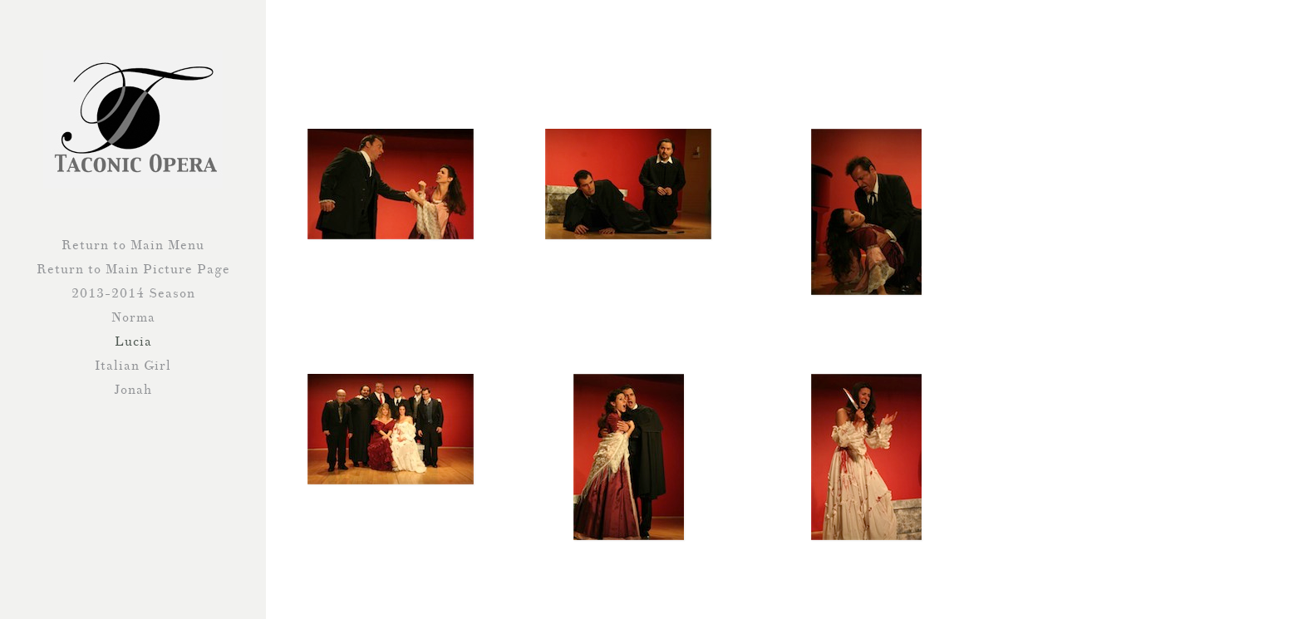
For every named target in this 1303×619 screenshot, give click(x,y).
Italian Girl (133, 365)
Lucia (133, 341)
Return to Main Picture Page (133, 269)
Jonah (133, 389)
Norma (133, 317)
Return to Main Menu (132, 245)
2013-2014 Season (133, 293)
